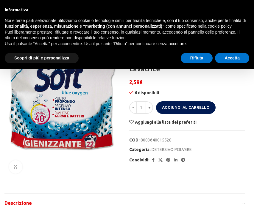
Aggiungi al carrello (186, 107)
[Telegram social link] (183, 160)
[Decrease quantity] (133, 107)
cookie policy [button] (219, 26)
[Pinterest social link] (168, 160)
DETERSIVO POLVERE (172, 149)
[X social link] (160, 160)
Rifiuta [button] (196, 58)
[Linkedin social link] (175, 160)
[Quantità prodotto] (141, 107)
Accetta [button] (232, 58)
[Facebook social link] (153, 160)
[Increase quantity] (149, 107)
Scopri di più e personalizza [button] (41, 58)
